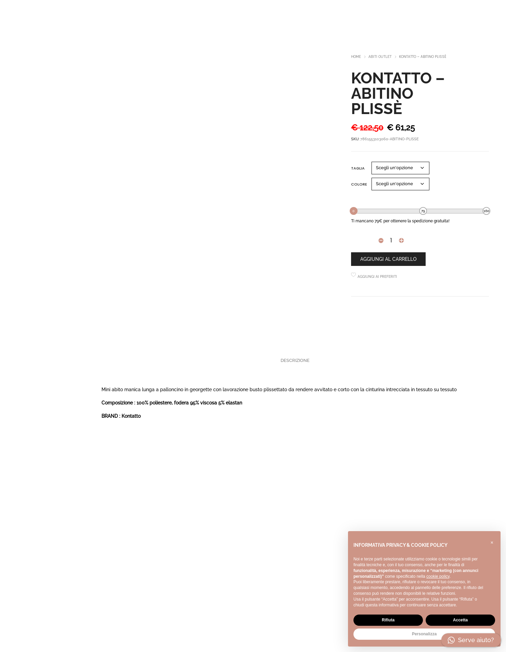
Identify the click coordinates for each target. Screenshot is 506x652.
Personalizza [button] (424, 634)
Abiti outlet (380, 57)
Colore (359, 184)
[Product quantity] (391, 240)
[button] (491, 542)
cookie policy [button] (437, 576)
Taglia (358, 168)
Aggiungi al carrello (388, 259)
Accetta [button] (460, 620)
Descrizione (295, 360)
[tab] (295, 360)
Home (356, 57)
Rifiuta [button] (388, 620)
